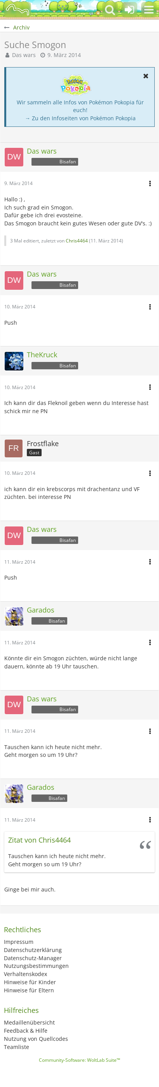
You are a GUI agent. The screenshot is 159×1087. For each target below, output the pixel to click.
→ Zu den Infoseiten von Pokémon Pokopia (80, 118)
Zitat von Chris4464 (39, 840)
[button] (149, 9)
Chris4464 (77, 240)
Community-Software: (79, 1060)
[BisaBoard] (17, 9)
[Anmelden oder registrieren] (129, 9)
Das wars (24, 55)
